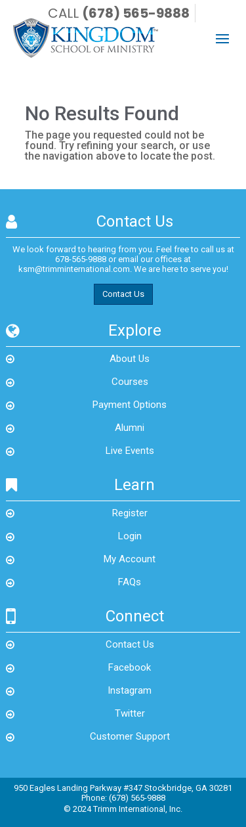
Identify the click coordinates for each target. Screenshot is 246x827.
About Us (130, 359)
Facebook (129, 667)
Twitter (130, 713)
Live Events (130, 451)
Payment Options (129, 405)
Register (130, 513)
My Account (129, 559)
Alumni (129, 428)
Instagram (130, 690)
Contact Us (123, 294)
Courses (130, 382)
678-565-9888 (80, 259)
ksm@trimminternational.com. (75, 269)
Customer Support (130, 736)
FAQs (129, 582)
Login (130, 536)
